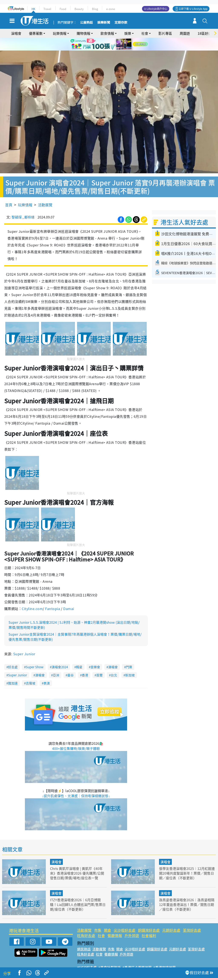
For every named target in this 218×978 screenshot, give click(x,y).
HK (33, 9)
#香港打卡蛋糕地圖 (137, 955)
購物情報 (83, 33)
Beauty (79, 9)
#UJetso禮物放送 (138, 960)
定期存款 (121, 22)
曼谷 (70, 663)
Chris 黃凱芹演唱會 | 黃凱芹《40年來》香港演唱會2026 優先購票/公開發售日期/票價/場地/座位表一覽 (78, 861)
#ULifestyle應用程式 (93, 960)
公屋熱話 (86, 22)
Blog (95, 9)
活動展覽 (45, 192)
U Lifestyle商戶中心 (155, 9)
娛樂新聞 (103, 22)
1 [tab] (104, 49)
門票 (129, 654)
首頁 (8, 192)
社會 (144, 33)
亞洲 (56, 663)
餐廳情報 (115, 923)
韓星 (79, 654)
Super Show (34, 654)
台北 (114, 663)
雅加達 (13, 671)
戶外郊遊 (132, 923)
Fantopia (53, 596)
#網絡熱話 (85, 965)
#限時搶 (117, 960)
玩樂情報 (59, 33)
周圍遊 (185, 33)
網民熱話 (84, 936)
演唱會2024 (60, 654)
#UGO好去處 (87, 955)
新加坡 (130, 663)
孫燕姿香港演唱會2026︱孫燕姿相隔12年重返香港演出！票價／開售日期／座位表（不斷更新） (186, 892)
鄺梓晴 (29, 204)
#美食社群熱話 (109, 955)
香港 (85, 663)
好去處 (13, 654)
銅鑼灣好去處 (149, 917)
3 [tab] (112, 49)
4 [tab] (116, 49)
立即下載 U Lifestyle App (193, 9)
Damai (68, 596)
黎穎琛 (16, 204)
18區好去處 (206, 33)
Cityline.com (32, 596)
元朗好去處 (171, 917)
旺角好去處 (86, 923)
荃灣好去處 (192, 917)
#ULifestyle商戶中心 (169, 960)
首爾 (99, 663)
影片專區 (165, 33)
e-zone (110, 9)
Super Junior (24, 641)
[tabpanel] (109, 44)
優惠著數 (36, 33)
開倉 (107, 917)
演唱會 (16, 33)
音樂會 (95, 654)
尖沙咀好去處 (124, 917)
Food (63, 9)
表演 (46, 671)
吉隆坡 (30, 671)
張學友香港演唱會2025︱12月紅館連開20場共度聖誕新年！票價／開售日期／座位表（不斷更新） (186, 861)
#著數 (191, 960)
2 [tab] (108, 49)
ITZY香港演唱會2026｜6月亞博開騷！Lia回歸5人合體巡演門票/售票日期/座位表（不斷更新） (78, 892)
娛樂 (127, 33)
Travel (47, 9)
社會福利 (149, 923)
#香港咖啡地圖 (164, 955)
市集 (97, 917)
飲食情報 (107, 33)
